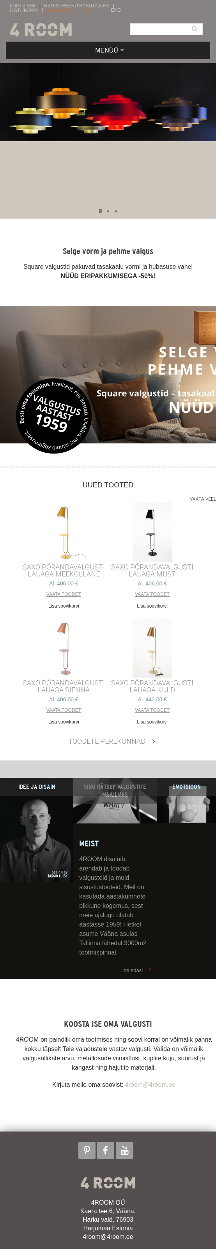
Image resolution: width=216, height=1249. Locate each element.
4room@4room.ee (150, 1084)
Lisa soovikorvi (63, 606)
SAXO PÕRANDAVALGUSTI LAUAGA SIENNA (64, 687)
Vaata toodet (63, 594)
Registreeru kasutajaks (76, 6)
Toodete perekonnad (106, 741)
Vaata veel (203, 499)
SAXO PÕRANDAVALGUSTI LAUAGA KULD (152, 687)
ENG (116, 10)
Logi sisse (23, 6)
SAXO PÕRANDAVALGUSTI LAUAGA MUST (152, 571)
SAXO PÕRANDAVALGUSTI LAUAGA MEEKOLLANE (64, 571)
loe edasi (132, 970)
